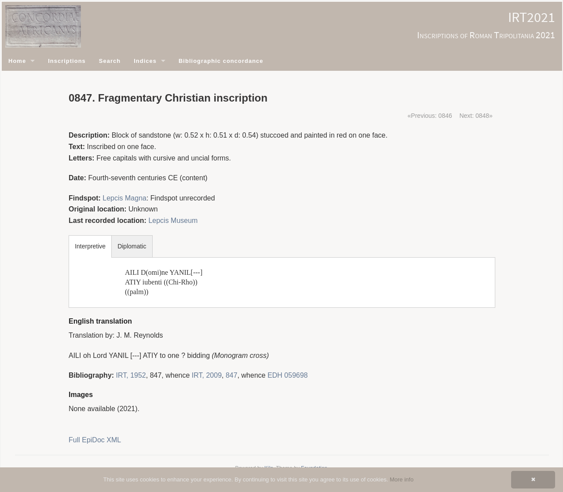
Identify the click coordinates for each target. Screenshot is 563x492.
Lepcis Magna (124, 198)
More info (401, 479)
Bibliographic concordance (221, 61)
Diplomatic (131, 246)
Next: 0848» (476, 115)
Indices (145, 61)
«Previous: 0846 (430, 115)
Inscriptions (67, 61)
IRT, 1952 (131, 375)
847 (232, 375)
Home (17, 61)
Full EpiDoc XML (95, 440)
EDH (274, 375)
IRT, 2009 (207, 375)
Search (110, 61)
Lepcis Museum (172, 220)
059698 (295, 375)
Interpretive (90, 246)
